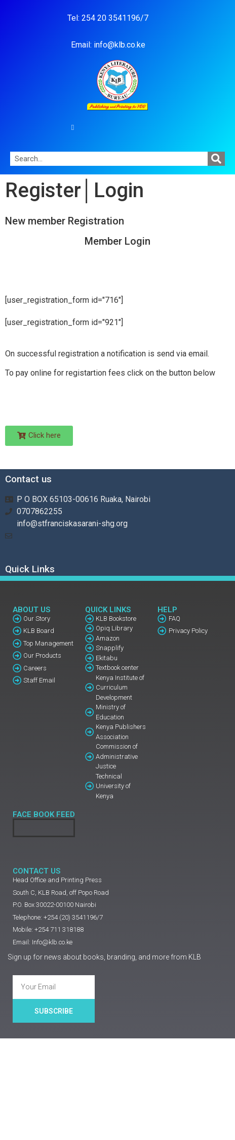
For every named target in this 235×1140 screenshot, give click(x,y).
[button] (72, 127)
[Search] (216, 159)
